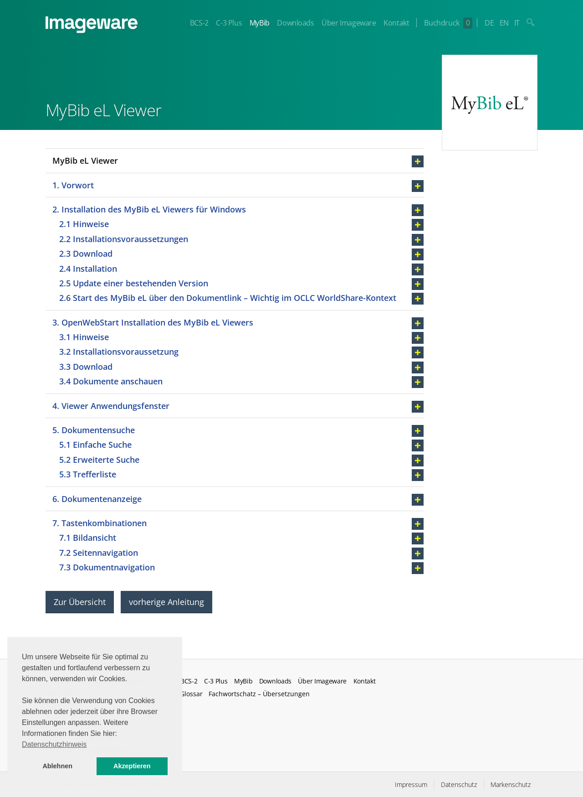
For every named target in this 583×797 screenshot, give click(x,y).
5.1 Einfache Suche (95, 444)
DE (489, 23)
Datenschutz (459, 784)
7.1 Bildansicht (87, 537)
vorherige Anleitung (166, 601)
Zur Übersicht (80, 601)
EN (504, 23)
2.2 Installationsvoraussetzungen (123, 238)
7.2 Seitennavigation (98, 552)
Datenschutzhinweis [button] (54, 744)
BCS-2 (199, 23)
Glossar (191, 693)
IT (517, 23)
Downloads (295, 23)
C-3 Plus (229, 23)
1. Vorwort (73, 185)
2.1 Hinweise (84, 223)
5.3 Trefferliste (87, 474)
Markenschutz (511, 784)
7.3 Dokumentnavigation (107, 567)
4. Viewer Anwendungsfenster (110, 405)
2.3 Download (86, 253)
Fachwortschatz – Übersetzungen (259, 693)
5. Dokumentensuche (93, 429)
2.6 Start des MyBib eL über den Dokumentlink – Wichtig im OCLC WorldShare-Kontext (227, 297)
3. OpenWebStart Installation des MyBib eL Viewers (152, 322)
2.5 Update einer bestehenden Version (134, 283)
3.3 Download (86, 366)
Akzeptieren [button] (132, 766)
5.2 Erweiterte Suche (99, 459)
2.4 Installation (88, 268)
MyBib (260, 23)
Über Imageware (349, 23)
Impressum (411, 784)
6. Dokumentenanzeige (97, 498)
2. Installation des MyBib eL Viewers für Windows (149, 209)
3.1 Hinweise (84, 336)
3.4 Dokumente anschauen (111, 381)
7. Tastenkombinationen (99, 523)
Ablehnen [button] (57, 766)
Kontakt (396, 23)
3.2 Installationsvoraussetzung (119, 351)
